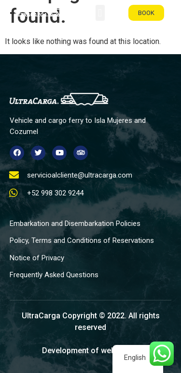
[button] (100, 13)
